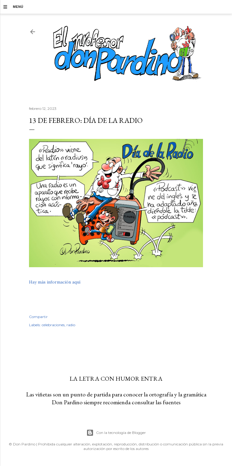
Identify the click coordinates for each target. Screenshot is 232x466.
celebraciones (53, 325)
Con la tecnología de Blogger (116, 432)
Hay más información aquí (54, 282)
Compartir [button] (38, 316)
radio (70, 325)
